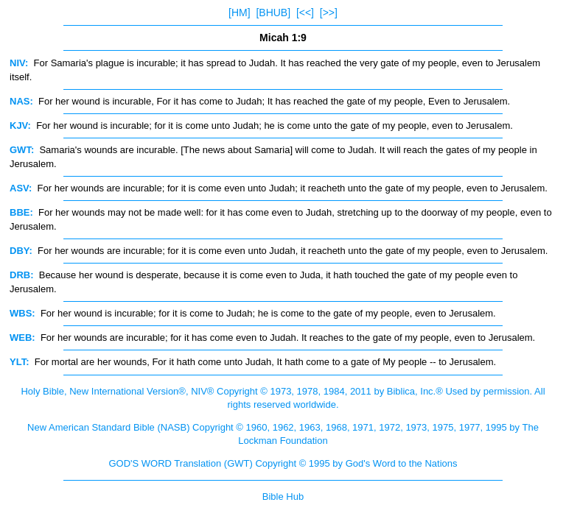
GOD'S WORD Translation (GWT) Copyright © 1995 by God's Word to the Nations (282, 463)
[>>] (329, 12)
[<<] (305, 12)
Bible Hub (283, 496)
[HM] (239, 12)
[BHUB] (273, 12)
